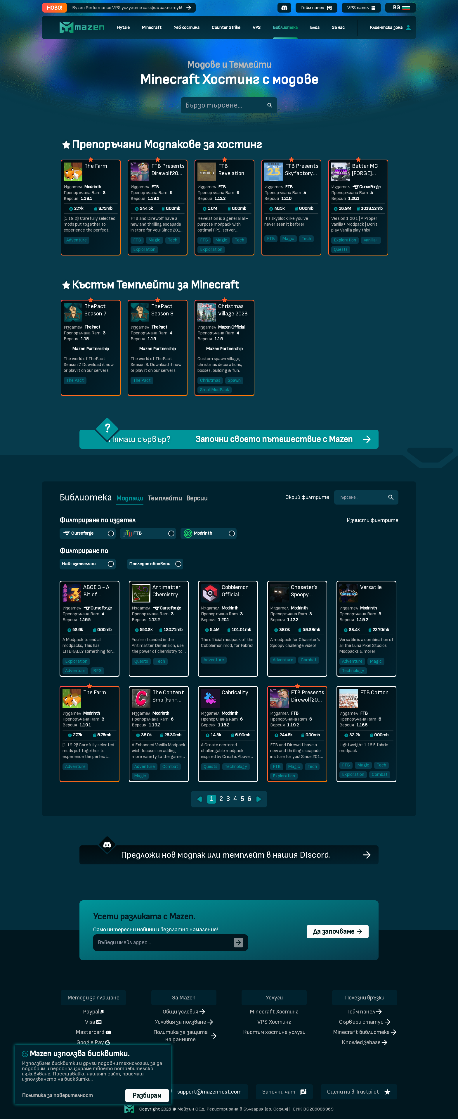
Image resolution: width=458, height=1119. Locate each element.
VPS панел (361, 8)
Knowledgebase (364, 1042)
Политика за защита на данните (184, 1036)
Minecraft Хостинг (274, 1011)
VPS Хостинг (274, 1021)
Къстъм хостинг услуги (274, 1032)
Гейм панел (316, 8)
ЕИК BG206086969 (313, 1109)
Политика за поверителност (57, 1095)
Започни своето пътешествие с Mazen (274, 439)
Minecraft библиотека (364, 1032)
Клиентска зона (390, 27)
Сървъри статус (364, 1021)
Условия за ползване (184, 1021)
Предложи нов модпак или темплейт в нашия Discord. (226, 855)
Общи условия (184, 1011)
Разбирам (147, 1096)
